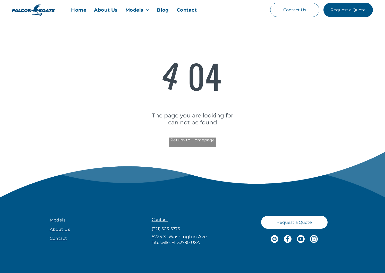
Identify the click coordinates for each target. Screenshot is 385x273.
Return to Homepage (192, 140)
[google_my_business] (274, 239)
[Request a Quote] (348, 10)
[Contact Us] (294, 10)
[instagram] (314, 239)
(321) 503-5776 (166, 228)
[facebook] (288, 239)
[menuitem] (78, 10)
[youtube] (301, 239)
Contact (160, 219)
